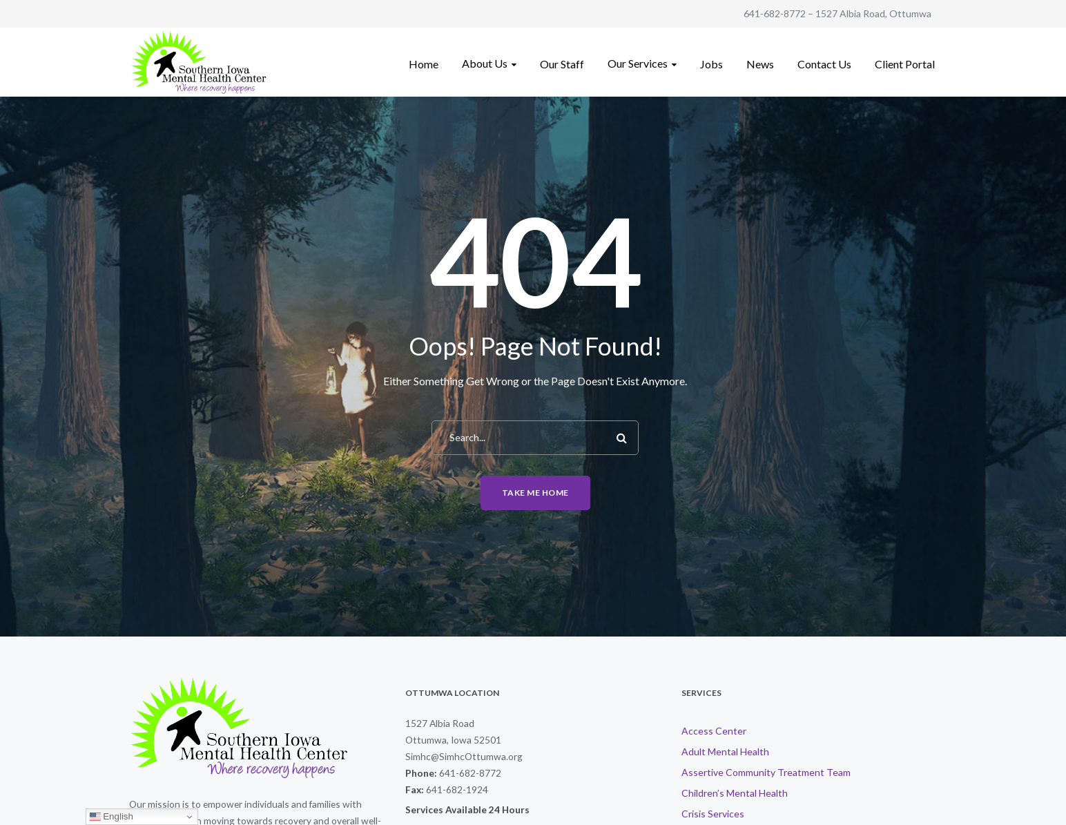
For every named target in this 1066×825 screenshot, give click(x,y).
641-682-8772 (775, 13)
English (111, 816)
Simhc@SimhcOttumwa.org (464, 756)
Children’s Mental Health (734, 793)
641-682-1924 (457, 789)
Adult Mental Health (725, 751)
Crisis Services (712, 813)
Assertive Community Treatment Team (766, 772)
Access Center (713, 731)
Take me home (535, 492)
